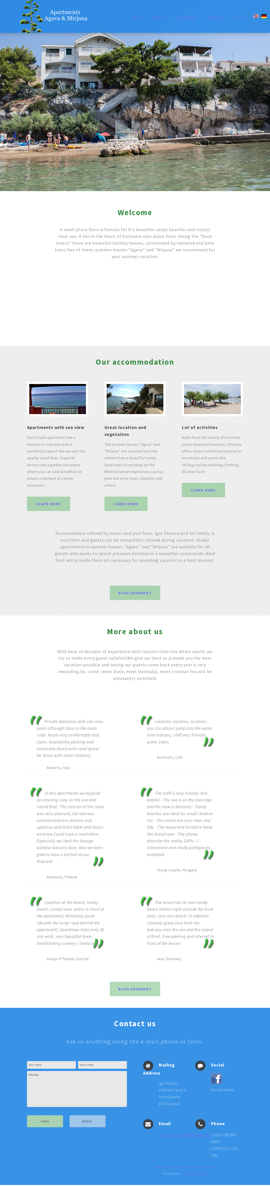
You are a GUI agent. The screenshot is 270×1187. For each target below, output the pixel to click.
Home (137, 17)
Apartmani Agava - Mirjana (172, 1168)
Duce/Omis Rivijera (202, 1168)
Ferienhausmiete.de (194, 1175)
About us (159, 17)
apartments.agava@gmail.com (184, 1137)
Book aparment (135, 592)
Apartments (187, 17)
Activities (215, 17)
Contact (240, 17)
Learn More (49, 503)
